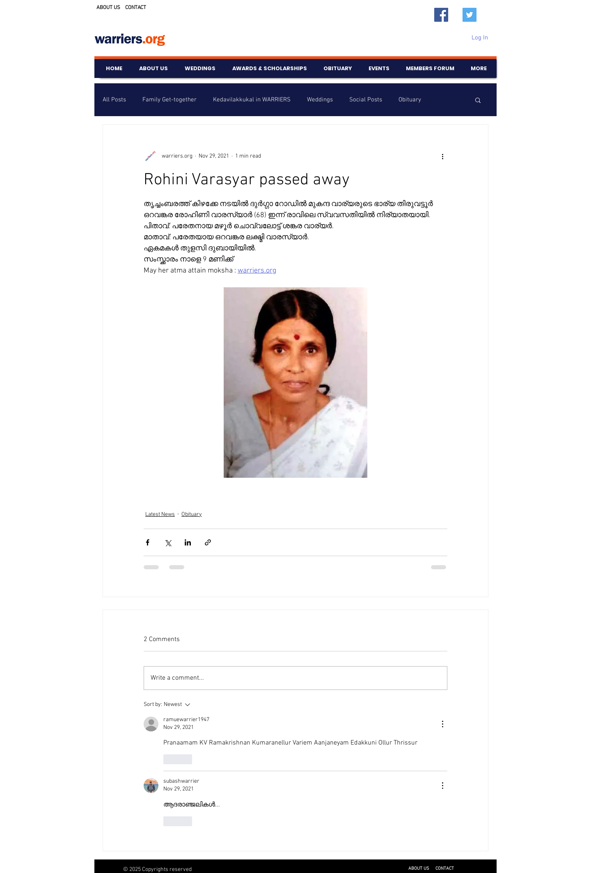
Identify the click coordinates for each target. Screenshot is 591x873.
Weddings (320, 99)
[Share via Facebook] (147, 542)
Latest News (160, 514)
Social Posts (365, 99)
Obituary (410, 99)
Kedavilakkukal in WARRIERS (252, 99)
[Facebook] (441, 15)
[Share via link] (208, 542)
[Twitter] (469, 15)
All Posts (114, 99)
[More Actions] (442, 724)
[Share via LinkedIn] (188, 542)
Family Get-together (169, 99)
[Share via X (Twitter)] (168, 542)
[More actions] (442, 156)
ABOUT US (108, 8)
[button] (478, 99)
